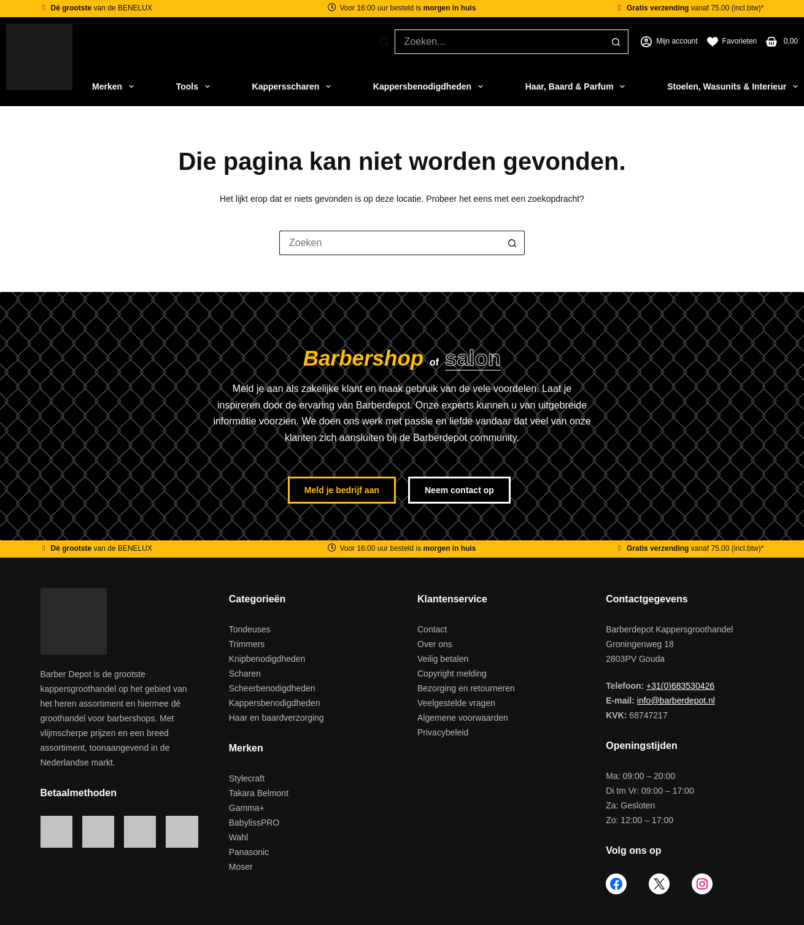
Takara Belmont (258, 793)
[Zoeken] (383, 42)
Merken (113, 86)
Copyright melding (452, 673)
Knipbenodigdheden (267, 659)
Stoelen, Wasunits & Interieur (732, 86)
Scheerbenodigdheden (272, 688)
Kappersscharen (291, 86)
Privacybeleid (442, 732)
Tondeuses (250, 629)
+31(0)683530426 (680, 686)
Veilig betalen (442, 659)
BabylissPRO (254, 822)
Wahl (238, 837)
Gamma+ (247, 808)
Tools (193, 86)
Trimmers (247, 644)
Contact (432, 629)
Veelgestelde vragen (456, 703)
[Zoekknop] (616, 41)
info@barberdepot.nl (676, 700)
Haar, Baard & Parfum (575, 86)
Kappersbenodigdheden (428, 86)
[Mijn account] (669, 42)
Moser (241, 867)
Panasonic (249, 852)
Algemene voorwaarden (462, 718)
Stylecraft (247, 778)
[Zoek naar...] (500, 41)
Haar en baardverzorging (276, 718)
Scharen (245, 673)
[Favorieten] (732, 42)
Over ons (434, 644)
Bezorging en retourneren (466, 688)
